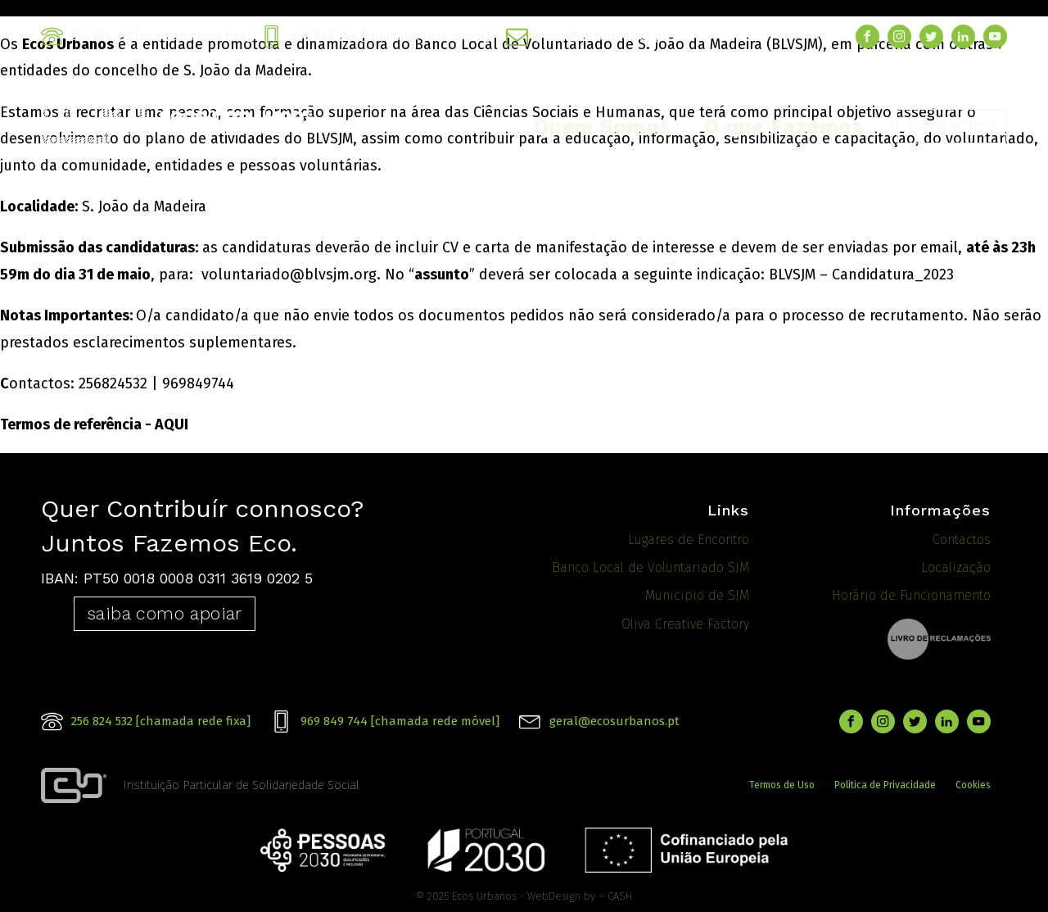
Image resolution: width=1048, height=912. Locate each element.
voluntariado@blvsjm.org (289, 274)
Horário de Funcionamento (911, 595)
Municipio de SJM (697, 595)
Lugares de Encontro (688, 539)
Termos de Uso (782, 783)
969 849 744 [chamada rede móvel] (390, 36)
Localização (956, 567)
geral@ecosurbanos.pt (601, 36)
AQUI (171, 424)
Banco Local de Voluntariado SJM (650, 567)
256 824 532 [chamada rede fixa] (161, 36)
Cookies (973, 783)
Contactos (962, 539)
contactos (952, 126)
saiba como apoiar (164, 613)
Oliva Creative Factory (685, 624)
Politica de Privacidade (885, 783)
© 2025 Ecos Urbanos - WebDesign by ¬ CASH (524, 893)
